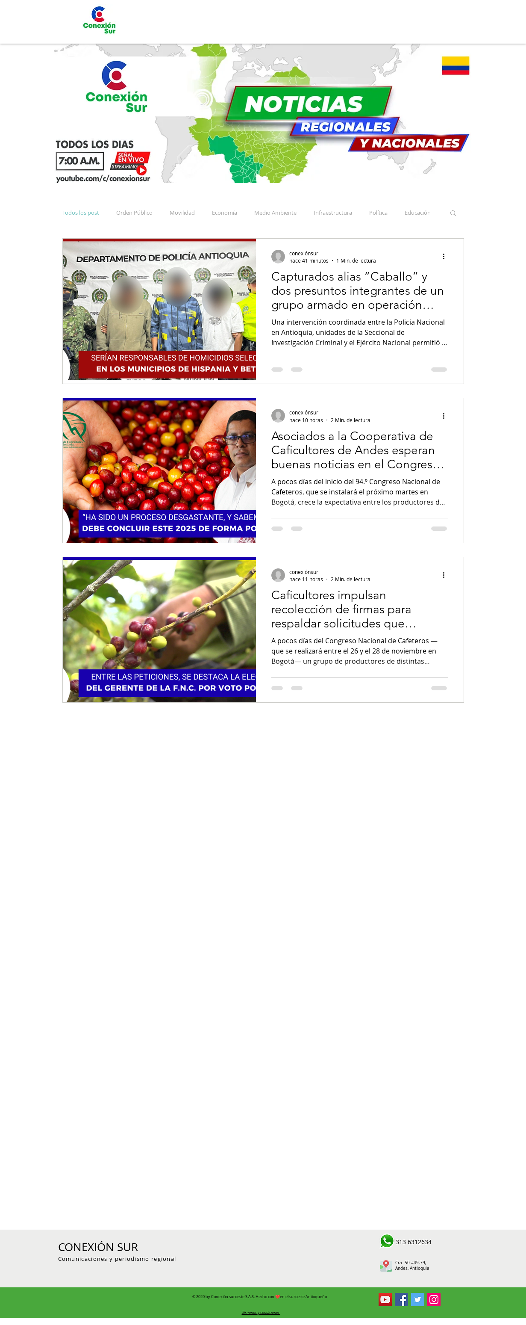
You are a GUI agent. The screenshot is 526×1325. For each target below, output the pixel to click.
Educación (418, 212)
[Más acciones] (447, 256)
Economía (224, 212)
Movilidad (182, 212)
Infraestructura (333, 212)
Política (378, 212)
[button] (453, 213)
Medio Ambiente (275, 212)
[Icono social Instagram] (434, 1299)
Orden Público (134, 212)
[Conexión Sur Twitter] (417, 1299)
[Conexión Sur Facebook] (401, 1299)
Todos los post (80, 212)
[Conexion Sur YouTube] (385, 1299)
